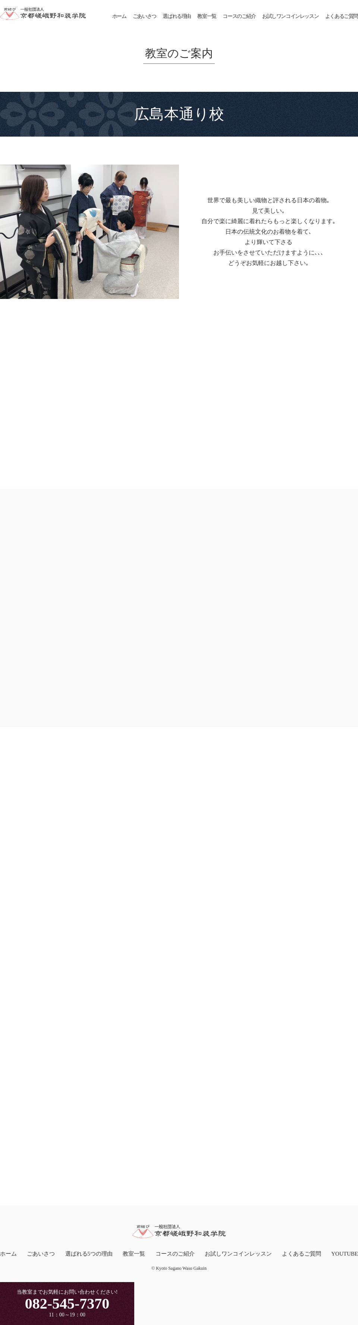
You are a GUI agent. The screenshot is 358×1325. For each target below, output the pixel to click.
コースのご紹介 (239, 16)
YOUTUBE (344, 1252)
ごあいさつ (144, 16)
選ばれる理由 (177, 16)
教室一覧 (206, 16)
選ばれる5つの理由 (89, 1252)
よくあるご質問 (341, 16)
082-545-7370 (67, 1303)
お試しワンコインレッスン (290, 16)
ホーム (119, 16)
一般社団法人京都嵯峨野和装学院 (43, 13)
